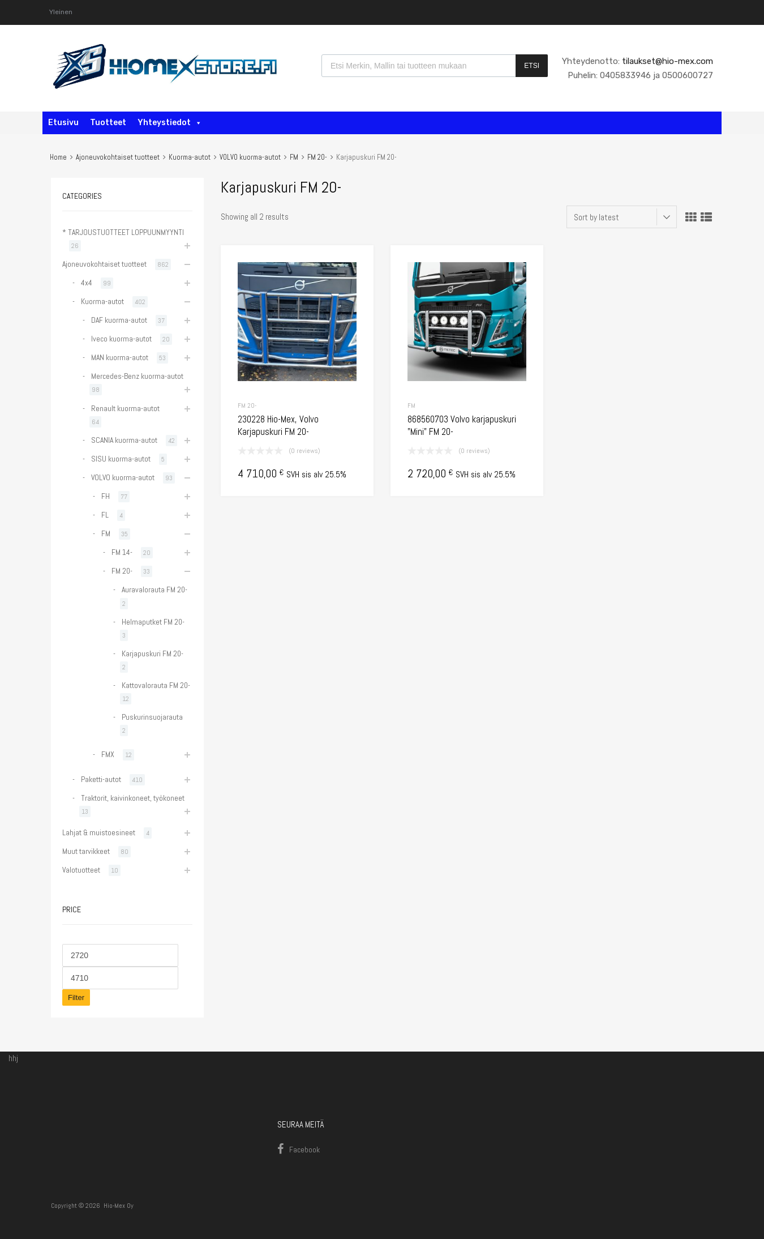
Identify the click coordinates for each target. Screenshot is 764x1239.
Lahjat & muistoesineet (98, 832)
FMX (107, 754)
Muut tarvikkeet (86, 851)
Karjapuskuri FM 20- (152, 653)
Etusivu (63, 122)
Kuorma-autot (190, 157)
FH (105, 496)
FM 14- (121, 552)
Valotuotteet (81, 870)
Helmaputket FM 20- (153, 622)
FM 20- (317, 157)
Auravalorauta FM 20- (154, 589)
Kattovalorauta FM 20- (156, 685)
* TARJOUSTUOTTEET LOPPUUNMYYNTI (123, 232)
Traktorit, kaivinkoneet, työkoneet (132, 798)
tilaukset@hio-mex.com (666, 61)
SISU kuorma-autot (121, 459)
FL (105, 515)
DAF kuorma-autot (119, 320)
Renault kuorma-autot (125, 408)
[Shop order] (621, 217)
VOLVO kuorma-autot (250, 157)
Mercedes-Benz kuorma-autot (137, 376)
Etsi (531, 66)
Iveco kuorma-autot (121, 339)
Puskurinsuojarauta (152, 717)
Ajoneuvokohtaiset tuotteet (118, 157)
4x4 (86, 282)
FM (294, 157)
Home (58, 157)
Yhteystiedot (170, 122)
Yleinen (60, 12)
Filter (76, 997)
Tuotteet (108, 122)
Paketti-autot (101, 779)
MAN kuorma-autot (119, 357)
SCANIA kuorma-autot (124, 440)
